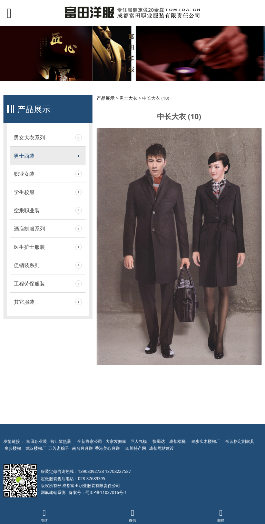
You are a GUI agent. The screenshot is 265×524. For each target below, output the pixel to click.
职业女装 (24, 173)
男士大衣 (128, 98)
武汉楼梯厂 (36, 448)
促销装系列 (27, 265)
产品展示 (106, 98)
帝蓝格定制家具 (239, 441)
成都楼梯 (177, 441)
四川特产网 (135, 448)
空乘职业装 (27, 210)
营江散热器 (60, 441)
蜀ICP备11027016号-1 (106, 492)
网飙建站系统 (53, 492)
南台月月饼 (82, 448)
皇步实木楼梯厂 (205, 441)
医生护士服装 (29, 246)
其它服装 (24, 301)
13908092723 (91, 471)
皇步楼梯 (12, 448)
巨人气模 (139, 441)
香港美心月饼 (107, 448)
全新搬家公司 (89, 441)
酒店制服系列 (29, 228)
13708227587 (118, 471)
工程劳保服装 (29, 283)
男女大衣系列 (29, 137)
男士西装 (24, 155)
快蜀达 (159, 441)
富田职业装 (36, 441)
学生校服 (24, 191)
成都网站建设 (161, 448)
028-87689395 (91, 479)
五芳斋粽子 (58, 448)
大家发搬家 (116, 441)
